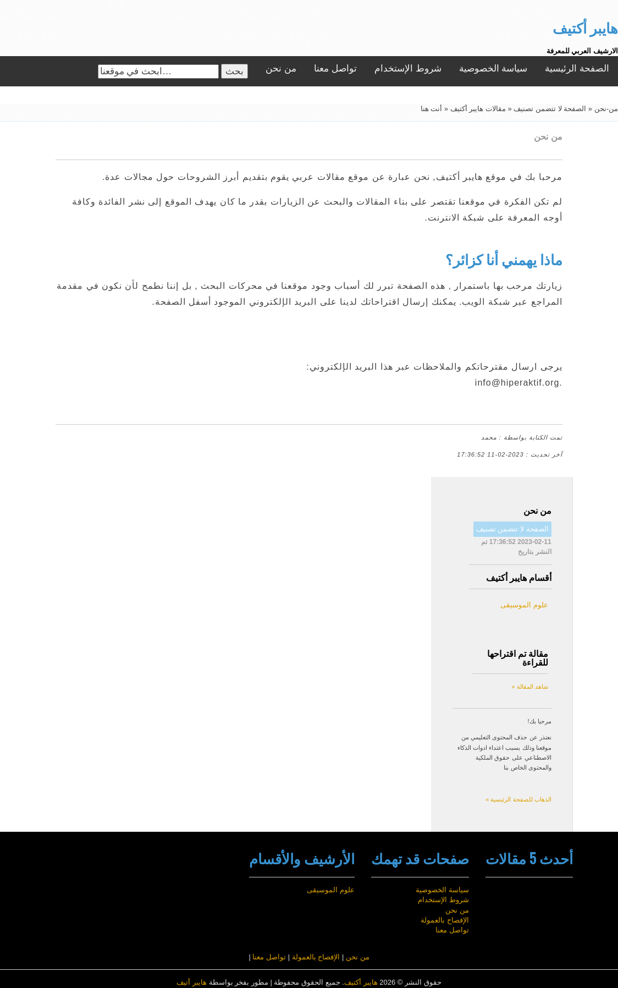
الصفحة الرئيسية (577, 68)
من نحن (281, 68)
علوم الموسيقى (524, 605)
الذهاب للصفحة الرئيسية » (518, 799)
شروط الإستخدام (408, 68)
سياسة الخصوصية (493, 68)
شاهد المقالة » (529, 686)
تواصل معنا (335, 68)
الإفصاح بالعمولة (445, 920)
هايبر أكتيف (361, 982)
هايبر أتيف (191, 982)
